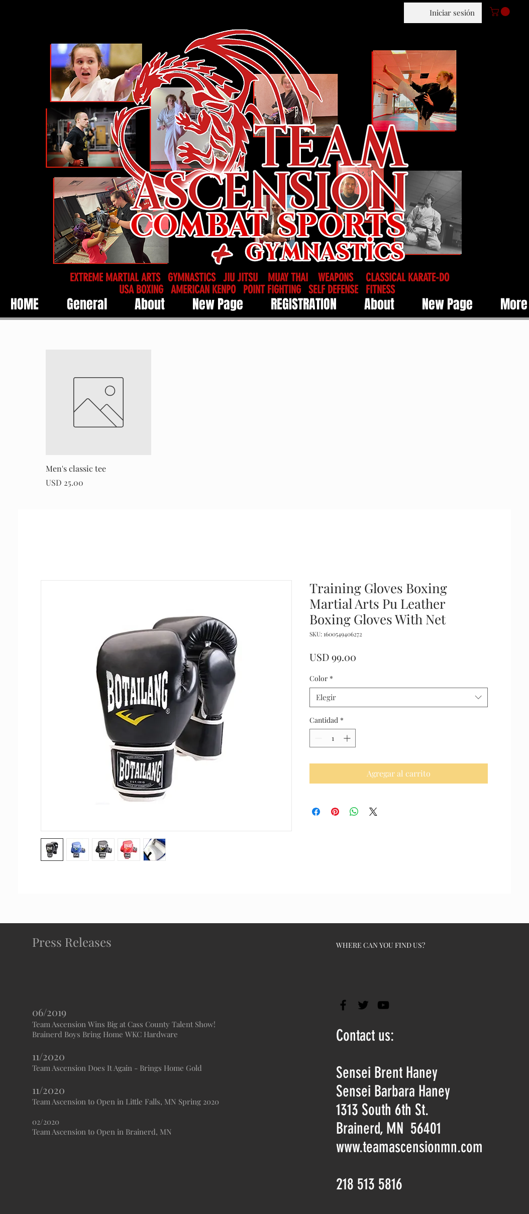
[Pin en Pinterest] (335, 812)
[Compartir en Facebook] (316, 812)
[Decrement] (317, 738)
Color (321, 678)
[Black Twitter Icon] (363, 1005)
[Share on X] (373, 812)
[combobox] (398, 697)
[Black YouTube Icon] (383, 1005)
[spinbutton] (333, 738)
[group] (272, 419)
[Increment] (348, 738)
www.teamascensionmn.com (409, 1147)
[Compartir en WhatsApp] (354, 812)
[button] (501, 11)
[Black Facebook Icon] (343, 1005)
